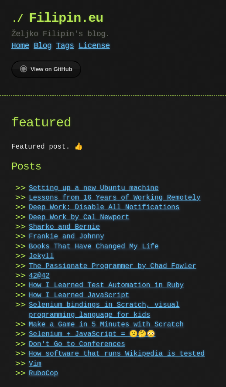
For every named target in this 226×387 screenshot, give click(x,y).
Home (20, 46)
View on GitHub (46, 68)
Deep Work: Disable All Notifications (104, 207)
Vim (35, 364)
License (94, 46)
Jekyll (41, 256)
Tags (65, 46)
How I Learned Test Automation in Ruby (106, 285)
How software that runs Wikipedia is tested (117, 354)
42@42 (39, 276)
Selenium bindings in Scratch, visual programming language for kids (104, 309)
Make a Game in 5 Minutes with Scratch (106, 324)
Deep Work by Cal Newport (79, 217)
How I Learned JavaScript (79, 295)
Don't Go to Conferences (77, 344)
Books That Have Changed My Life (94, 246)
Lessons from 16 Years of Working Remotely (115, 198)
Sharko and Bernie (64, 227)
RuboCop (43, 373)
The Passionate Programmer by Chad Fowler (112, 266)
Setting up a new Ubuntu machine (94, 188)
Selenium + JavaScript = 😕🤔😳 (92, 334)
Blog (42, 46)
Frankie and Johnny (66, 236)
